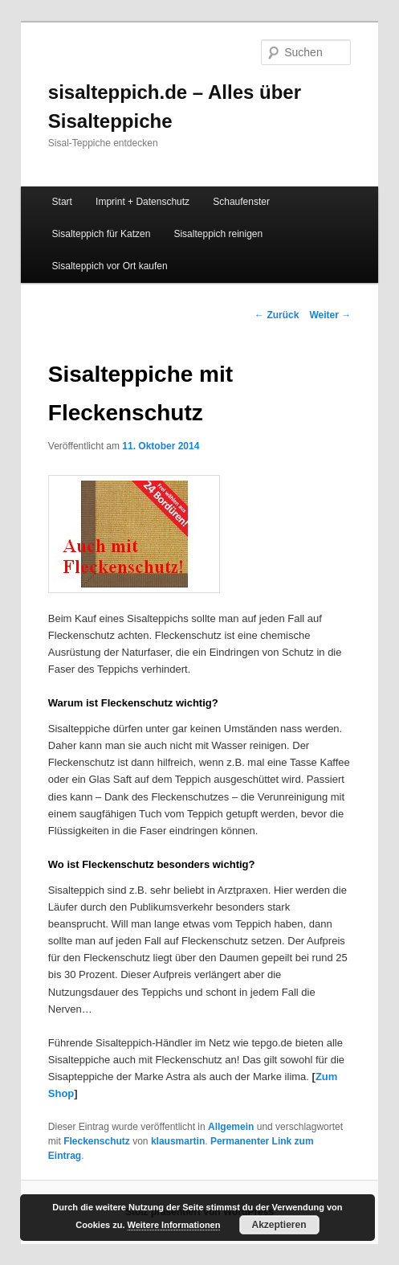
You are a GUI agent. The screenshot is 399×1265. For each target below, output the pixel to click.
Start (62, 201)
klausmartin (178, 1141)
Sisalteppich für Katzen (101, 233)
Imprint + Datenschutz (142, 201)
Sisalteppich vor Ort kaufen (110, 266)
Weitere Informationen (174, 1225)
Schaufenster (241, 201)
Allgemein (231, 1126)
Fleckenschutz (96, 1141)
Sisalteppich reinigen (218, 233)
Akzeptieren (279, 1224)
